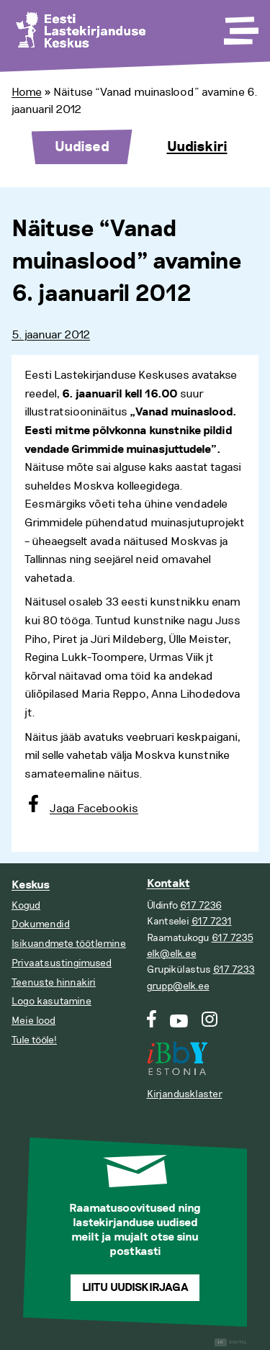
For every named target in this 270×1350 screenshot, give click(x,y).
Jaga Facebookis (94, 808)
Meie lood (33, 1020)
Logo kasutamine (51, 1001)
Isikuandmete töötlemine (69, 943)
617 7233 (234, 969)
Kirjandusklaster (184, 1094)
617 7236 (201, 905)
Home (27, 92)
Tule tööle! (34, 1040)
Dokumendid (41, 924)
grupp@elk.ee (178, 986)
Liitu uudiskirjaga (135, 1287)
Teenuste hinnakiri (54, 982)
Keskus (31, 885)
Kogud (26, 905)
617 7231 (212, 921)
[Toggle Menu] (239, 26)
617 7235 (232, 938)
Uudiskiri (197, 147)
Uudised (82, 147)
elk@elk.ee (172, 954)
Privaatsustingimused (62, 963)
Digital (231, 1342)
